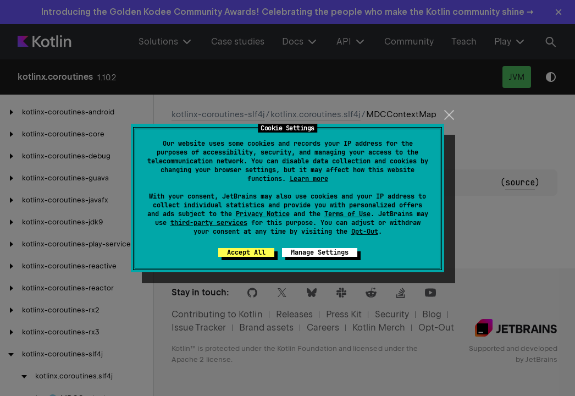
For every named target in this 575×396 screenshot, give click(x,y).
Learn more (309, 178)
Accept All (246, 252)
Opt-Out (364, 231)
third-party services (208, 222)
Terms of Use (347, 214)
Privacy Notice (263, 214)
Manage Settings (320, 252)
